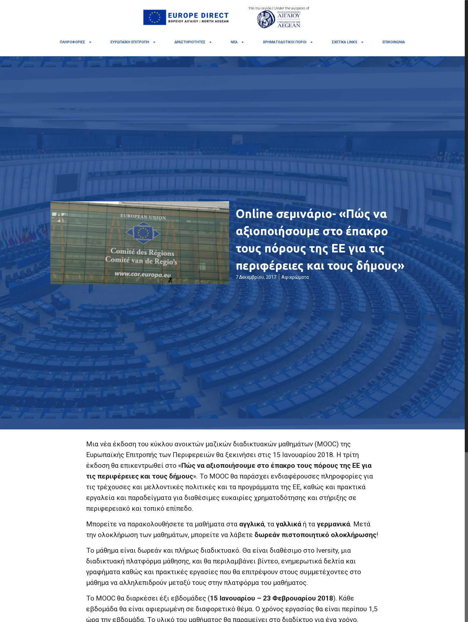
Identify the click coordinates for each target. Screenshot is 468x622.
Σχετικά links (348, 42)
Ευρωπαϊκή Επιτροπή (133, 42)
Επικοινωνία (394, 42)
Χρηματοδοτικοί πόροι (288, 42)
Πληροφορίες (76, 42)
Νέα (237, 42)
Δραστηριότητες (193, 42)
